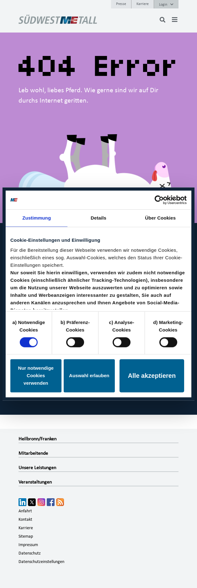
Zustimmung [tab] (36, 217)
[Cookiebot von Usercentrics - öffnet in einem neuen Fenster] (159, 200)
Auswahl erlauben (89, 375)
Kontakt (25, 519)
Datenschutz (30, 553)
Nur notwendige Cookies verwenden (36, 376)
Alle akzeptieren (152, 376)
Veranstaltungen (35, 481)
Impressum (28, 545)
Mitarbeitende (33, 453)
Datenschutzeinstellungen (41, 562)
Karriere (142, 4)
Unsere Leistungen (37, 467)
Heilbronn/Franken (37, 438)
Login (166, 4)
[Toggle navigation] (174, 20)
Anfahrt (25, 511)
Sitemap (26, 536)
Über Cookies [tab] (160, 217)
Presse (121, 4)
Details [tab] (98, 217)
